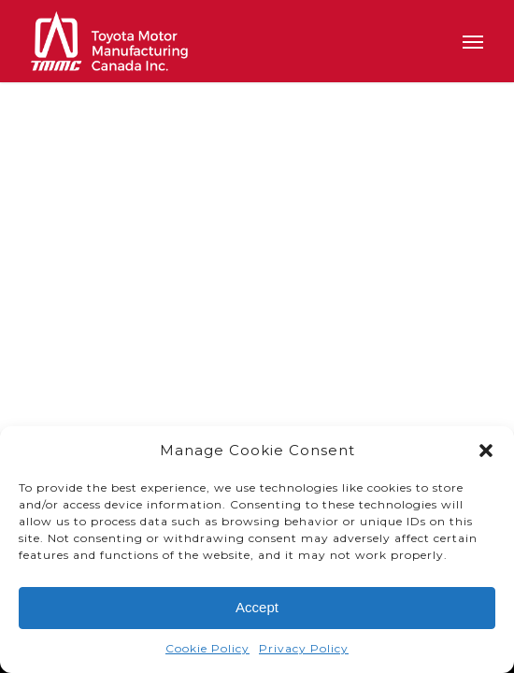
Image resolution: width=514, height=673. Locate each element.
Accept (257, 610)
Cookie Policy (207, 651)
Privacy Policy (304, 651)
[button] (486, 453)
